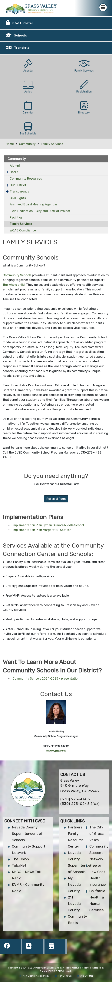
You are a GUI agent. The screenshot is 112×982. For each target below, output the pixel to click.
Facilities (16, 217)
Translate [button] (22, 47)
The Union (20, 859)
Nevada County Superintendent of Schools (27, 833)
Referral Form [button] (56, 499)
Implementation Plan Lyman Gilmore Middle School (48, 525)
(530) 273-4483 (75, 799)
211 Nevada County (74, 903)
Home (10, 144)
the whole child (14, 285)
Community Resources (26, 178)
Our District (18, 185)
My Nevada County (74, 884)
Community (27, 144)
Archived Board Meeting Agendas (34, 204)
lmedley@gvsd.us (56, 750)
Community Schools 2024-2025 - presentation (46, 678)
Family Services (52, 144)
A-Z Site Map (85, 976)
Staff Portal (22, 23)
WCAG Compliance (23, 230)
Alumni (15, 165)
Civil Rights (18, 198)
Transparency (19, 191)
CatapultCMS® (47, 971)
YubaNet (19, 865)
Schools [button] (20, 35)
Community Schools (17, 275)
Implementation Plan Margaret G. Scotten (42, 530)
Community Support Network (98, 852)
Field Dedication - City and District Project (40, 211)
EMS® (61, 971)
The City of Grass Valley (96, 833)
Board (14, 172)
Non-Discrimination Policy (34, 976)
